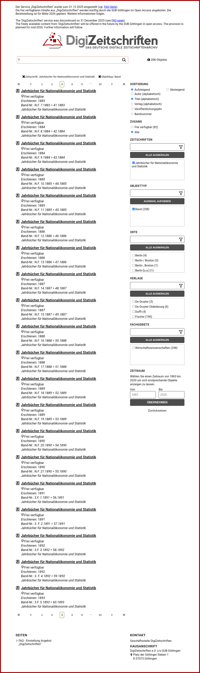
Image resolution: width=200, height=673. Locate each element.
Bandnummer (141, 114)
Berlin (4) (139, 255)
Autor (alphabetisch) (145, 94)
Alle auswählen (157, 155)
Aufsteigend (140, 89)
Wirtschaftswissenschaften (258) (154, 348)
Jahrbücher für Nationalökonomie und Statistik (58, 91)
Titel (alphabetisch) (145, 99)
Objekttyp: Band (109, 76)
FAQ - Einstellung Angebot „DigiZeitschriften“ (35, 642)
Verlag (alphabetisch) (146, 104)
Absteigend (175, 89)
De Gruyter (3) (142, 301)
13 (100, 84)
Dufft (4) (139, 311)
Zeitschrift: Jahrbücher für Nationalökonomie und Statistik (58, 76)
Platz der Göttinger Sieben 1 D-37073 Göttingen (151, 656)
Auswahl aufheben (157, 201)
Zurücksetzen (157, 410)
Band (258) (140, 209)
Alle (135, 132)
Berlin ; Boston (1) (145, 265)
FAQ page (117, 20)
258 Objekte (157, 59)
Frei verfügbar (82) (144, 127)
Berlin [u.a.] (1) (143, 270)
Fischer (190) (142, 316)
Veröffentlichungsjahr (146, 109)
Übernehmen (157, 402)
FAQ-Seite (110, 7)
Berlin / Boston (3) (145, 260)
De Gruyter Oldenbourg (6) (150, 306)
